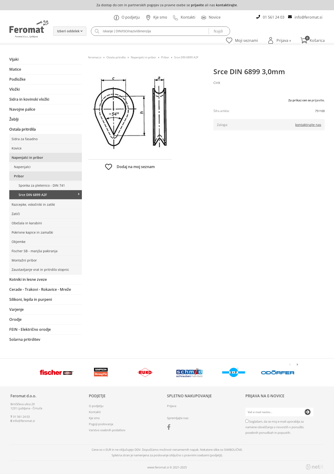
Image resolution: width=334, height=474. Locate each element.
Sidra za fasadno (25, 139)
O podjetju (127, 17)
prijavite (197, 5)
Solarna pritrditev (24, 339)
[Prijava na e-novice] (307, 412)
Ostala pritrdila (22, 129)
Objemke (19, 241)
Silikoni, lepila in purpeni (30, 299)
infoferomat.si (308, 17)
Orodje (15, 319)
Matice (15, 69)
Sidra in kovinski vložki (29, 99)
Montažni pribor (24, 260)
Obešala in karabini (27, 223)
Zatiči (16, 214)
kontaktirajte (226, 5)
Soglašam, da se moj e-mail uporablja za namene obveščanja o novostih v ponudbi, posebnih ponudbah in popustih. (274, 427)
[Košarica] (312, 40)
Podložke (17, 79)
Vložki (14, 89)
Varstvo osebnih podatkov (107, 430)
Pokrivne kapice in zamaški (32, 232)
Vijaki (14, 59)
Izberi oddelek (70, 31)
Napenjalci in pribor (27, 157)
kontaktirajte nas (308, 125)
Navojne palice (22, 109)
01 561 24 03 (273, 17)
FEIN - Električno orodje (30, 329)
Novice (211, 17)
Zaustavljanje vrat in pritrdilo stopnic (40, 269)
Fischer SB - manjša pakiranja (35, 251)
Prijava (283, 40)
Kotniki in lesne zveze (28, 279)
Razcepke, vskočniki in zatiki (33, 204)
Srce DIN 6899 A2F (33, 194)
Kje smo (156, 17)
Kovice (17, 148)
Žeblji (14, 119)
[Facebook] (170, 428)
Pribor (19, 176)
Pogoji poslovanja (101, 424)
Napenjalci (22, 167)
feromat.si (94, 57)
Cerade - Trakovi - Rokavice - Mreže (40, 289)
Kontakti (184, 17)
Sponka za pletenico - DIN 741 (42, 185)
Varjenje (16, 309)
